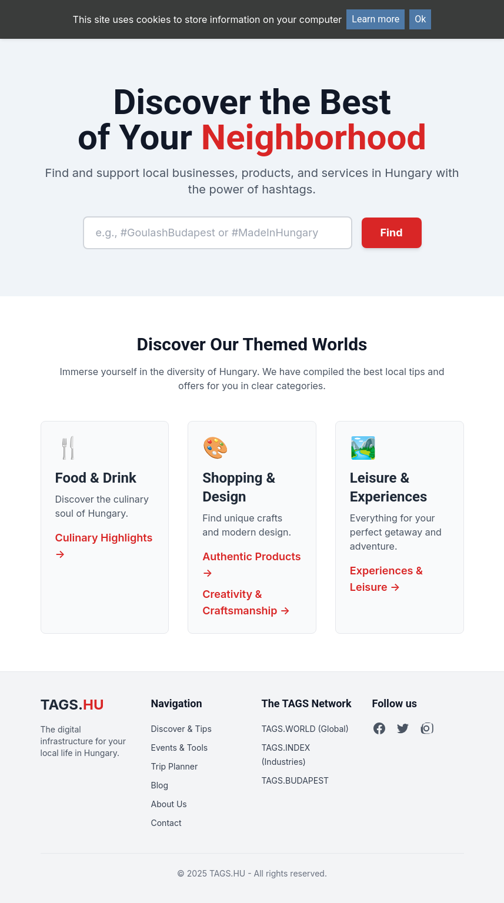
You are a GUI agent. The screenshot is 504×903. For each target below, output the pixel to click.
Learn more (375, 19)
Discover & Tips (181, 729)
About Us (169, 804)
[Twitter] (403, 728)
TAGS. (72, 704)
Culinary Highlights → (104, 545)
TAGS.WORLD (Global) (305, 729)
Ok (420, 19)
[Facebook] (379, 728)
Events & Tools (179, 747)
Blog (160, 785)
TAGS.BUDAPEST (295, 780)
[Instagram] (426, 728)
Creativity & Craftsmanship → (246, 602)
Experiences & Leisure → (386, 578)
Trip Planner (174, 766)
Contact (166, 823)
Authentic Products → (251, 564)
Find (391, 232)
